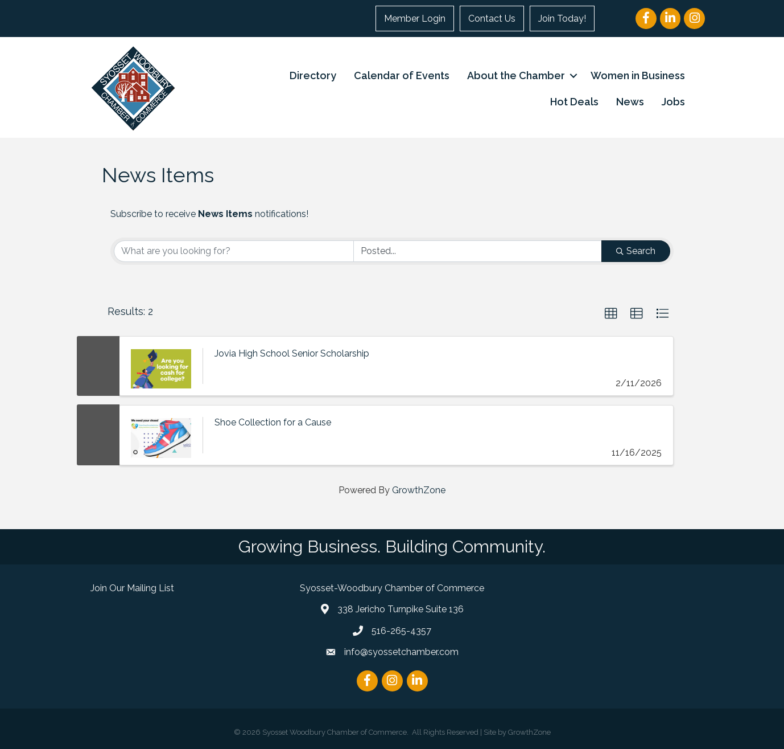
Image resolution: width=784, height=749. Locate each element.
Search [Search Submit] (635, 250)
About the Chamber (516, 75)
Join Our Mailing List (132, 588)
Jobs (673, 102)
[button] (611, 313)
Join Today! (562, 18)
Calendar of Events (401, 75)
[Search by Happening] (478, 251)
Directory (313, 75)
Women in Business (638, 75)
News (630, 102)
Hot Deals (574, 102)
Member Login (414, 18)
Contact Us (491, 18)
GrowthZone (418, 490)
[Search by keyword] (234, 251)
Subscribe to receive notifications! (209, 213)
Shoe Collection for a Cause (272, 422)
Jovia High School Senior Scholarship (291, 353)
